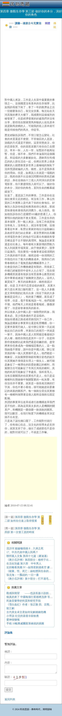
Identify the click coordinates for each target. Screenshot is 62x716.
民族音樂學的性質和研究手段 (23, 600)
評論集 (9, 632)
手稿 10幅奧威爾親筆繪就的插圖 (25, 623)
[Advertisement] (31, 63)
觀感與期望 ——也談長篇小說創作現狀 (31, 593)
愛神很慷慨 (13, 619)
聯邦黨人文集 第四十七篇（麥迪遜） (27, 556)
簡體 (47, 23)
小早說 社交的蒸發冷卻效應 (22, 615)
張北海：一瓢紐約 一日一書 (22, 574)
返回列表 (10, 699)
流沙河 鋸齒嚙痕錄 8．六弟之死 (24, 548)
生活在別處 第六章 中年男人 (23, 563)
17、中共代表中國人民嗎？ (22, 552)
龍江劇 (10, 608)
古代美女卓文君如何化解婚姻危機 (26, 612)
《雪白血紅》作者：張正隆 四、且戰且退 (30, 604)
